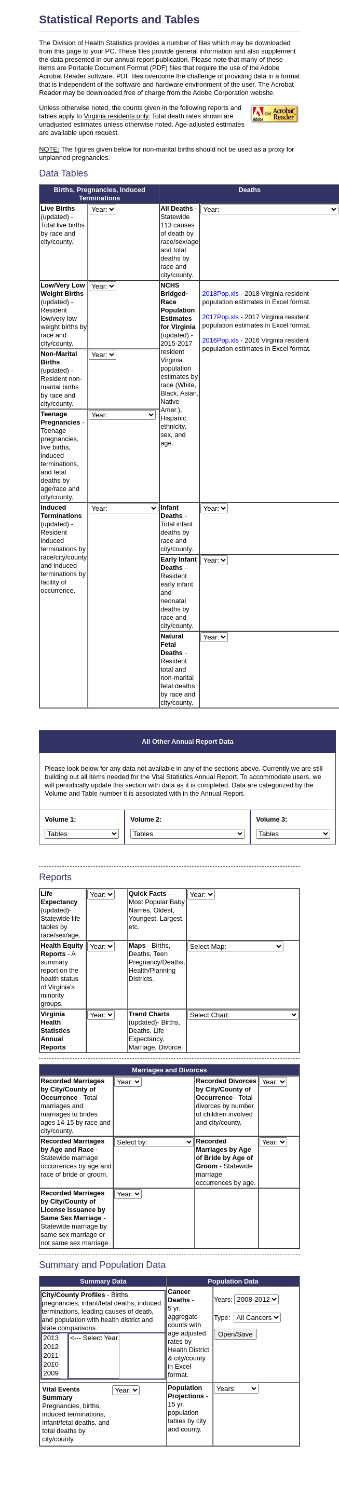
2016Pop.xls (220, 340)
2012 (51, 1347)
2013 (51, 1338)
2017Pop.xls (220, 317)
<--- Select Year (94, 1338)
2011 (51, 1356)
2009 (51, 1373)
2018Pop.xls (220, 293)
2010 (51, 1364)
